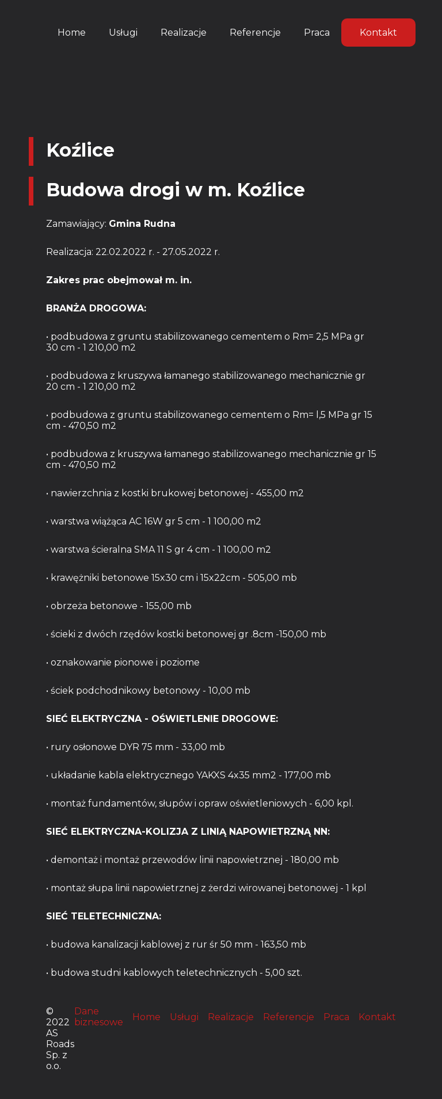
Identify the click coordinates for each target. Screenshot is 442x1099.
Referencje (255, 32)
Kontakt (378, 32)
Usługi (123, 32)
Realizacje (184, 32)
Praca (317, 32)
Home (72, 32)
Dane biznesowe (98, 1017)
